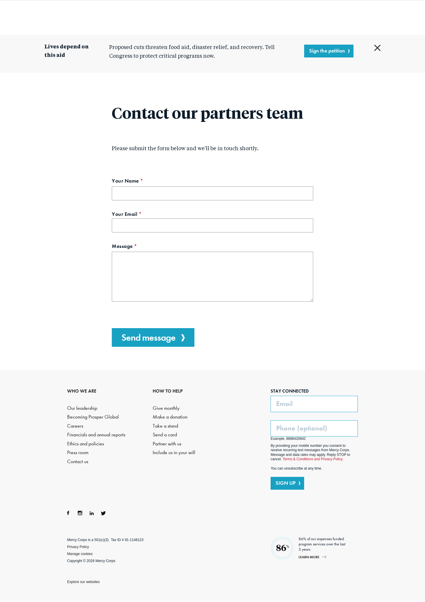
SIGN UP (286, 483)
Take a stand (165, 426)
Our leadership (82, 408)
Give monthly (166, 408)
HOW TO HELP (168, 391)
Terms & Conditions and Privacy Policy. (313, 459)
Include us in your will (174, 452)
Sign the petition (327, 51)
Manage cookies (80, 554)
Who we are (122, 17)
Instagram (80, 513)
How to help (283, 17)
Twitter (103, 513)
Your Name (138, 182)
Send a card (165, 435)
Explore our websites (83, 582)
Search (340, 17)
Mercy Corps (51, 17)
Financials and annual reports (96, 435)
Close (377, 48)
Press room (77, 452)
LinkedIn (91, 513)
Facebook (68, 513)
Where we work (234, 17)
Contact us (77, 462)
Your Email (137, 215)
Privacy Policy (78, 547)
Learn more (309, 557)
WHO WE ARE (81, 391)
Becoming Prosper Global (93, 417)
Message (135, 247)
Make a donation (170, 417)
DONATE (373, 17)
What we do (176, 17)
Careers (75, 426)
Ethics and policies (85, 444)
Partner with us (167, 444)
